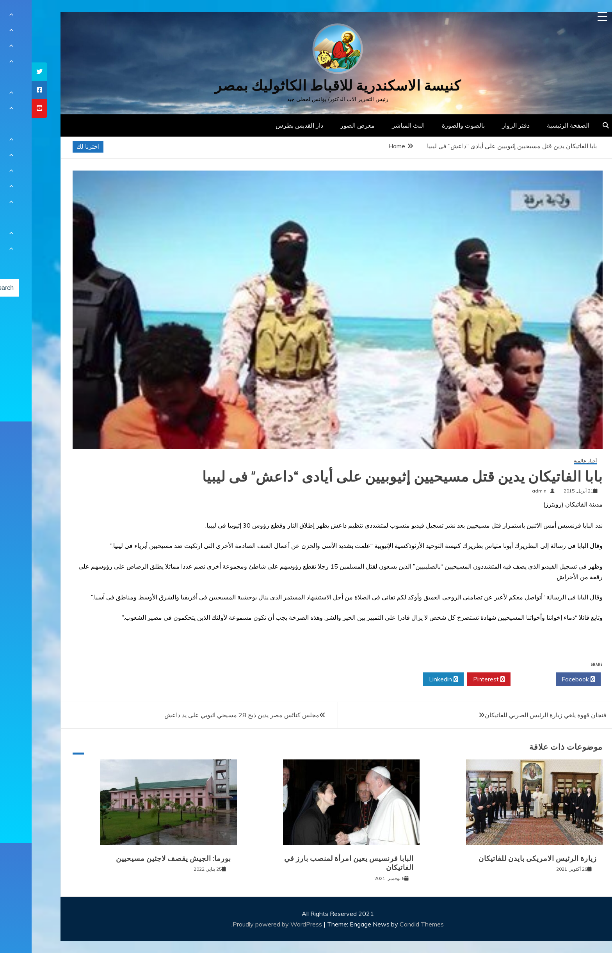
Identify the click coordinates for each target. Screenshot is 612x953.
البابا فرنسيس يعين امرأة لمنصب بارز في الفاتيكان (317, 863)
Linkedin (411, 679)
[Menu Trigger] (571, 16)
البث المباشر (376, 125)
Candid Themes (390, 924)
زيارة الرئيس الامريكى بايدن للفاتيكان (506, 858)
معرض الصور (326, 125)
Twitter (501, 679)
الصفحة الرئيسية (536, 125)
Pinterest (457, 679)
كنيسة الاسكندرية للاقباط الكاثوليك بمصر (306, 86)
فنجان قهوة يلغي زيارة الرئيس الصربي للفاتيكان (514, 715)
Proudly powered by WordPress (246, 924)
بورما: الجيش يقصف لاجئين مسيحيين (141, 858)
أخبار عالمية (553, 461)
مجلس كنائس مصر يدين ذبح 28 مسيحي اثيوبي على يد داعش (210, 715)
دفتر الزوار (484, 125)
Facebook (546, 679)
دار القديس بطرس (268, 125)
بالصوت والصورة (431, 125)
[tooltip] (8, 71)
